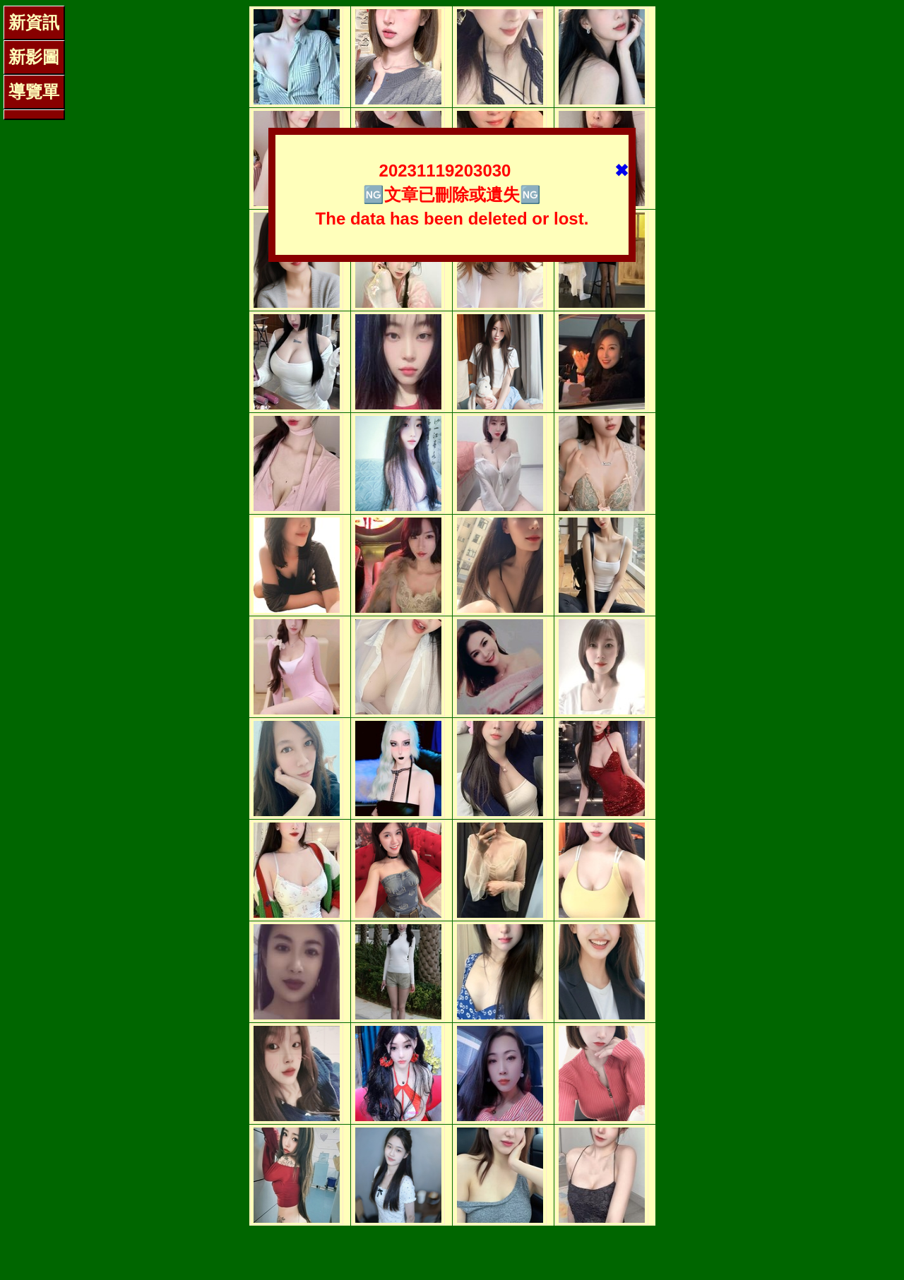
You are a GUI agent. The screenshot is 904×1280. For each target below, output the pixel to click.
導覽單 (33, 91)
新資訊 (33, 22)
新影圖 (33, 56)
